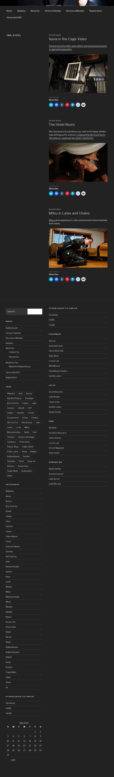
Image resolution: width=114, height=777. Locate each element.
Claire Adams (12, 536)
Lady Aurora (54, 479)
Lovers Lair (54, 361)
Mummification (14, 432)
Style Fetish (54, 453)
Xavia (8, 682)
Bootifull (52, 428)
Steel (21, 461)
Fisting (34, 417)
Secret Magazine (56, 448)
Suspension (23, 466)
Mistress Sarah (12, 597)
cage (34, 403)
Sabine (9, 657)
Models (9, 607)
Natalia (9, 612)
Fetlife (8, 708)
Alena (8, 496)
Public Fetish (27, 447)
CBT (30, 408)
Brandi (8, 511)
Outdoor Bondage (26, 437)
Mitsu (52, 220)
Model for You (12, 362)
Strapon (10, 466)
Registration (95, 11)
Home (9, 11)
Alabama (11, 393)
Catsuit (21, 408)
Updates (21, 11)
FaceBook (10, 703)
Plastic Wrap (12, 447)
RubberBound (13, 456)
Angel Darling (55, 469)
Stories (9, 667)
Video (9, 476)
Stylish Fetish (55, 412)
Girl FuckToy (12, 422)
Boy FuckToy (13, 403)
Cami (8, 521)
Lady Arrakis (54, 397)
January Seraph (12, 566)
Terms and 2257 (14, 17)
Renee (9, 637)
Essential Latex (56, 346)
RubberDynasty (13, 652)
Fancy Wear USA (56, 351)
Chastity (20, 413)
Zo (7, 687)
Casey (8, 531)
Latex (10, 427)
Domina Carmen (56, 474)
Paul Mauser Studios (58, 371)
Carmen (10, 408)
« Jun (13, 759)
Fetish (25, 417)
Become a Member (75, 11)
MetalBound (54, 366)
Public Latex (12, 451)
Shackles (11, 461)
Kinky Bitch (54, 356)
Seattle (26, 456)
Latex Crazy (54, 402)
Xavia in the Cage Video (68, 39)
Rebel (8, 632)
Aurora (29, 393)
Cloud (8, 541)
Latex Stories (55, 438)
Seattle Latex (55, 376)
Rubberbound (12, 328)
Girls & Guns (27, 422)
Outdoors (11, 442)
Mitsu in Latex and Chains (69, 213)
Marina (9, 587)
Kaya (8, 576)
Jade (38, 422)
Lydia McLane (55, 484)
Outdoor (11, 437)
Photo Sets (24, 442)
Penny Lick (10, 622)
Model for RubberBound (19, 366)
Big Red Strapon (14, 398)
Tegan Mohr (12, 471)
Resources (14, 357)
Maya (8, 592)
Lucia (18, 427)
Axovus (52, 341)
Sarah (8, 662)
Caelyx (25, 403)
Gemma (9, 551)
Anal (20, 393)
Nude (26, 432)
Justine (9, 572)
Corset (31, 413)
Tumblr (9, 713)
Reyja (24, 451)
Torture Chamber (53, 11)
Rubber (33, 451)
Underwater (26, 471)
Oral (34, 432)
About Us (35, 11)
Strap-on (31, 461)
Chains (10, 413)
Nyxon (8, 617)
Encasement (13, 417)
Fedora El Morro (13, 546)
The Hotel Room (62, 124)
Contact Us (14, 352)
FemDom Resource (57, 433)
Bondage (29, 398)
